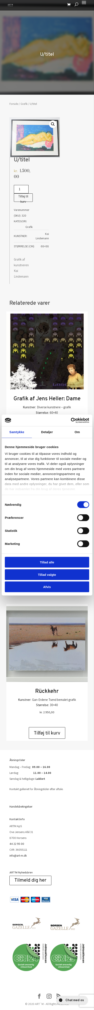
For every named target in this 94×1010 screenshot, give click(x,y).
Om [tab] (77, 432)
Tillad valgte (47, 574)
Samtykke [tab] (16, 432)
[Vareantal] (21, 189)
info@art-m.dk (18, 855)
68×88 (45, 246)
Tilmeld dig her (30, 880)
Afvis (47, 587)
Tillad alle (47, 562)
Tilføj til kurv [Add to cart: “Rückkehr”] (47, 733)
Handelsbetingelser (21, 806)
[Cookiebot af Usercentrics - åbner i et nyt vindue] (70, 420)
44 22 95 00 (16, 844)
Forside (13, 104)
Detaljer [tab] (47, 432)
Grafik (24, 104)
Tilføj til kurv (23, 198)
